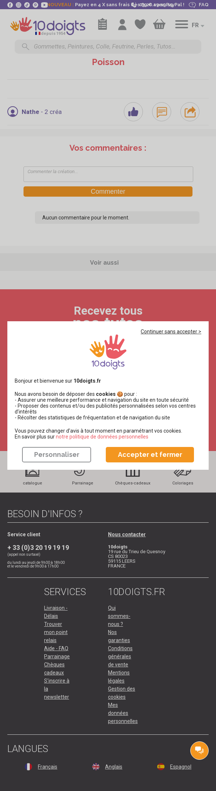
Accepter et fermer (150, 454)
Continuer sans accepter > (171, 331)
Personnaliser (56, 454)
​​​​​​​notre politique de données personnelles (102, 437)
